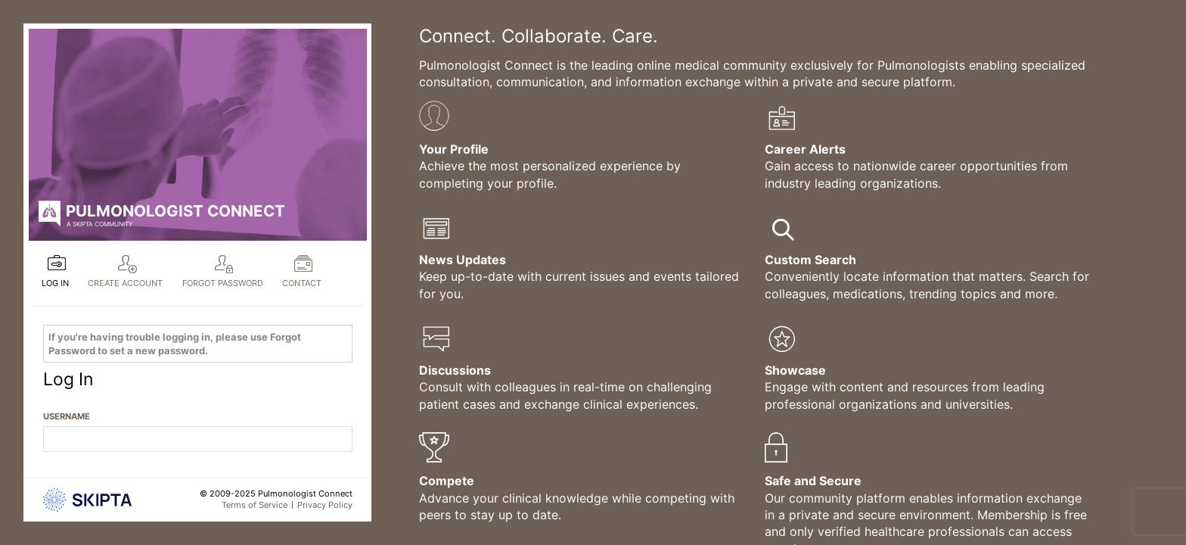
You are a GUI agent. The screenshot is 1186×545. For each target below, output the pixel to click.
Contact (301, 283)
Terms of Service (254, 505)
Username (66, 416)
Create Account (125, 283)
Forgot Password (222, 283)
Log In (55, 283)
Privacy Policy (324, 505)
